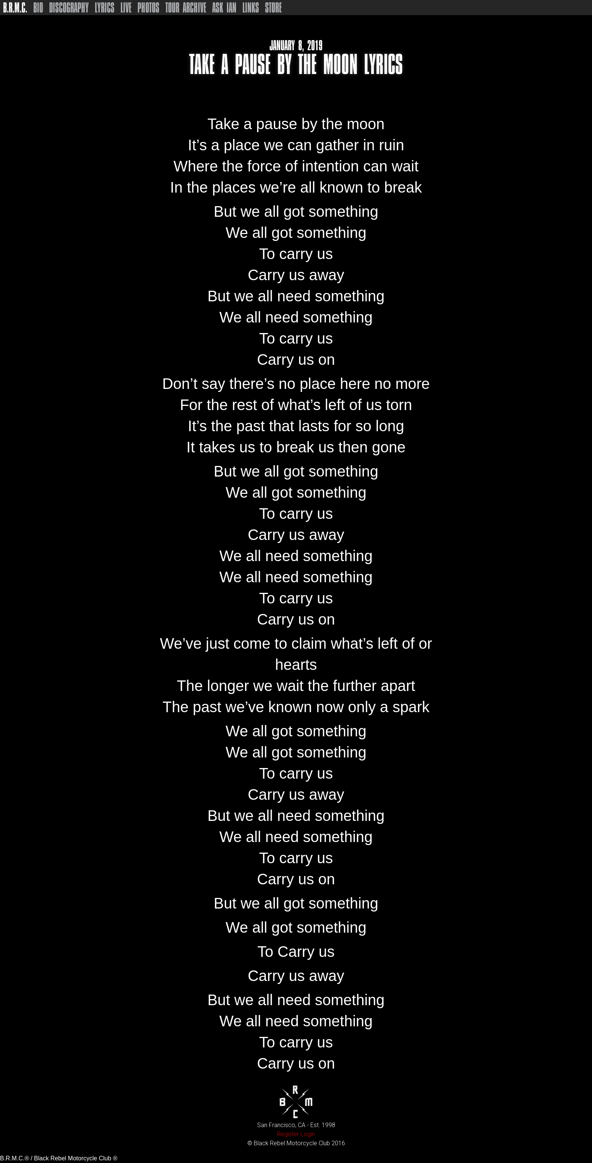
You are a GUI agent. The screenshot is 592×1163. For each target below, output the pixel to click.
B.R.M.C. (15, 7)
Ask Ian (224, 7)
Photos (148, 7)
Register (288, 1134)
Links (250, 7)
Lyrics (104, 7)
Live (125, 7)
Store (273, 7)
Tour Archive (185, 7)
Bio (38, 7)
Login (308, 1134)
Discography (69, 7)
